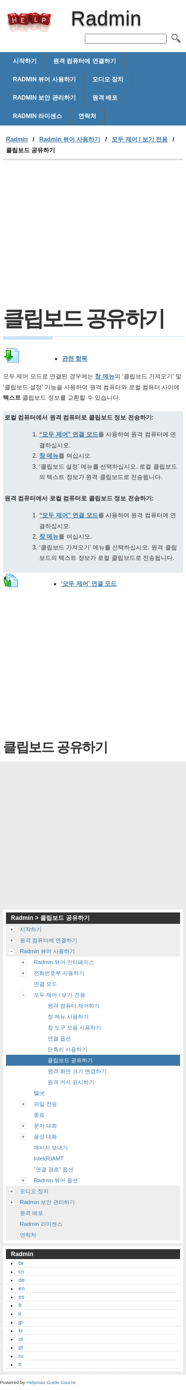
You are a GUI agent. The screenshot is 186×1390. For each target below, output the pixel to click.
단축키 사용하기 (67, 1049)
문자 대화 (45, 1126)
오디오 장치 (108, 79)
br (20, 1263)
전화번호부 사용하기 (59, 973)
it (19, 1314)
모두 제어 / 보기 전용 (140, 139)
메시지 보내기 (51, 1147)
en (21, 1288)
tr (20, 1364)
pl (20, 1347)
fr (20, 1305)
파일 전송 (45, 1104)
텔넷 (39, 1093)
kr (20, 1330)
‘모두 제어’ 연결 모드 (89, 583)
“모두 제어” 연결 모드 (68, 434)
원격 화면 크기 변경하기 (77, 1071)
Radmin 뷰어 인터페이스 (64, 962)
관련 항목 (74, 358)
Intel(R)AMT (48, 1158)
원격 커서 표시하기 (71, 1082)
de (21, 1280)
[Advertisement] (93, 234)
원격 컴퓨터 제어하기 (74, 1006)
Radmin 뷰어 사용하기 (44, 79)
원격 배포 (105, 97)
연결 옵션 (59, 1038)
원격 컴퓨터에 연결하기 (84, 61)
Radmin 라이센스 (37, 116)
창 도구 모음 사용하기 (74, 1027)
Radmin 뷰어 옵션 (56, 1180)
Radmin (29, 22)
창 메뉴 (104, 376)
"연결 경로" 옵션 (53, 1169)
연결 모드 (45, 984)
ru (20, 1356)
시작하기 (25, 61)
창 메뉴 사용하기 (68, 1017)
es (21, 1297)
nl (20, 1339)
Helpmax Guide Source (50, 1382)
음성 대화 (45, 1137)
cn (21, 1271)
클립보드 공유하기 (70, 1060)
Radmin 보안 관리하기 (44, 97)
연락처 (87, 116)
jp (20, 1322)
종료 (39, 1115)
